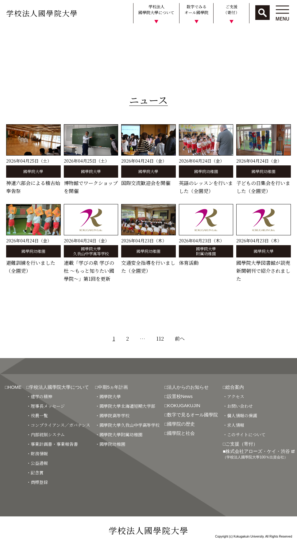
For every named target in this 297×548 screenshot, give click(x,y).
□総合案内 (233, 387)
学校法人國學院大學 (42, 13)
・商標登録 (37, 482)
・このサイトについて (244, 434)
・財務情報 (37, 453)
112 (160, 338)
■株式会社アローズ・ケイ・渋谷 (259, 454)
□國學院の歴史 (179, 423)
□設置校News (178, 396)
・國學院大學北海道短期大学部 (125, 406)
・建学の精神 (39, 396)
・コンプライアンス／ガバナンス (58, 425)
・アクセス (233, 396)
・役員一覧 (37, 415)
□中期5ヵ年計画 (111, 387)
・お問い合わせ (238, 406)
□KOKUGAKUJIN (182, 405)
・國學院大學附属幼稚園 (118, 434)
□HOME (13, 387)
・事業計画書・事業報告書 (52, 444)
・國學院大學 (108, 396)
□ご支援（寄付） (240, 443)
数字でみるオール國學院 (196, 10)
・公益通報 (37, 463)
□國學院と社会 (179, 433)
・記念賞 (35, 472)
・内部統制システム (45, 434)
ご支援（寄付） (231, 10)
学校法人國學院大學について (156, 10)
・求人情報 (233, 425)
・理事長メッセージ (45, 406)
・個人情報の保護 (240, 415)
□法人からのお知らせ (186, 387)
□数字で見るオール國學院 (191, 414)
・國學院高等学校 (112, 415)
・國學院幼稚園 (110, 444)
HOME (10, 35)
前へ (180, 338)
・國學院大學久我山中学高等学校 (127, 425)
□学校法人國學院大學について (57, 387)
